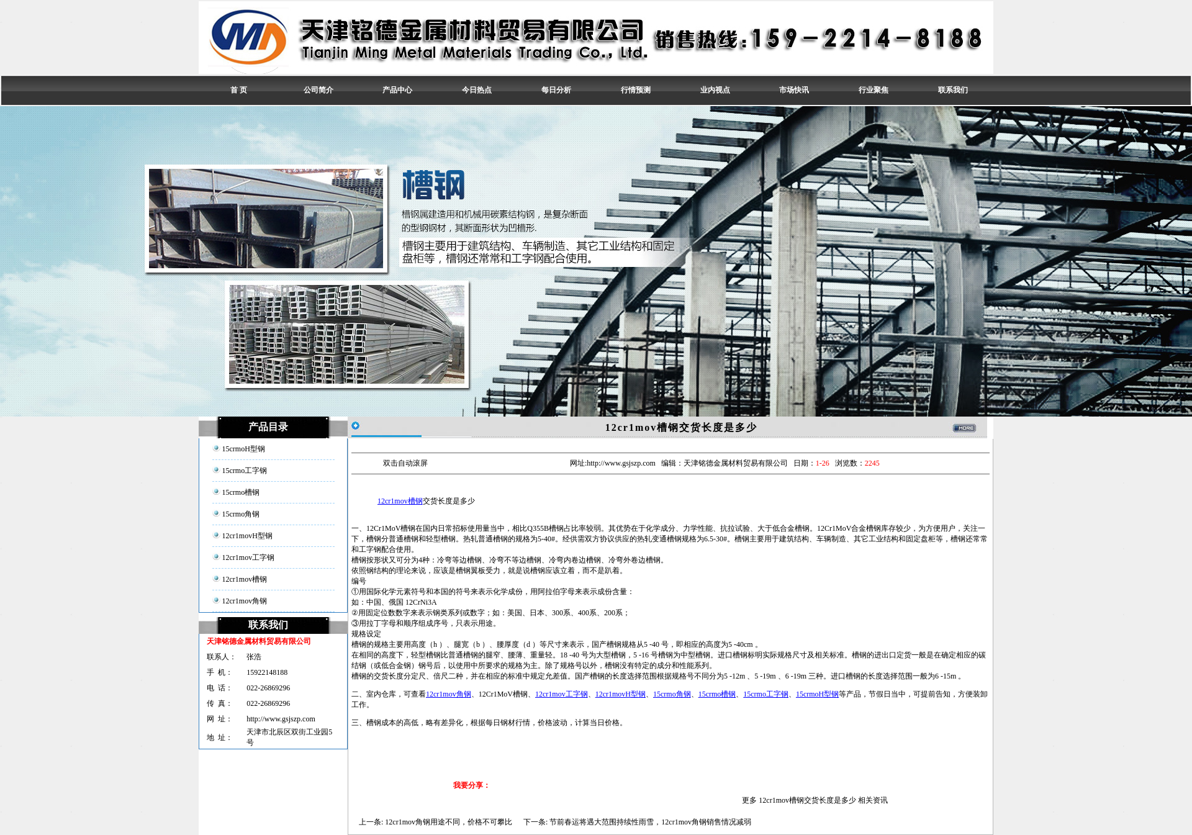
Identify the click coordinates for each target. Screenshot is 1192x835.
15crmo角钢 (672, 694)
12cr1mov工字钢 (561, 694)
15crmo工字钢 (765, 694)
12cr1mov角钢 (448, 694)
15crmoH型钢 (817, 694)
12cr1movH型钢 (620, 694)
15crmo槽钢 (717, 694)
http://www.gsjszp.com (280, 719)
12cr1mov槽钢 (400, 501)
